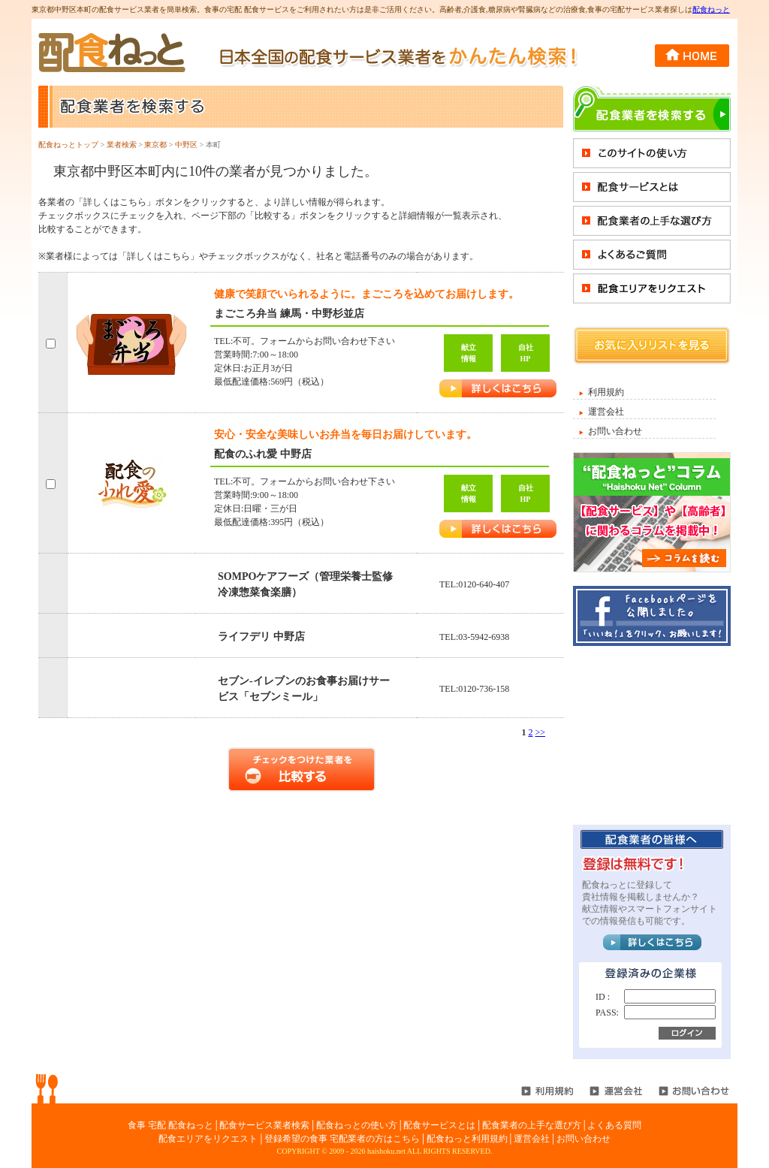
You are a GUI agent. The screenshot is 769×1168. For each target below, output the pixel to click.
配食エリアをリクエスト (208, 1138)
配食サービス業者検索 (264, 1125)
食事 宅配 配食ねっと (170, 1125)
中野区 (186, 144)
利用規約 (606, 392)
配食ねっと (711, 9)
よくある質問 (614, 1125)
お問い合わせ (615, 431)
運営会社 (606, 411)
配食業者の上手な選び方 (531, 1125)
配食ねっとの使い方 (356, 1125)
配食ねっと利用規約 (467, 1138)
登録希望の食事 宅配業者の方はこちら (342, 1138)
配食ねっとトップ (68, 144)
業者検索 (122, 144)
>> (540, 732)
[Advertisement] (652, 734)
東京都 (155, 144)
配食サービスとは (439, 1125)
